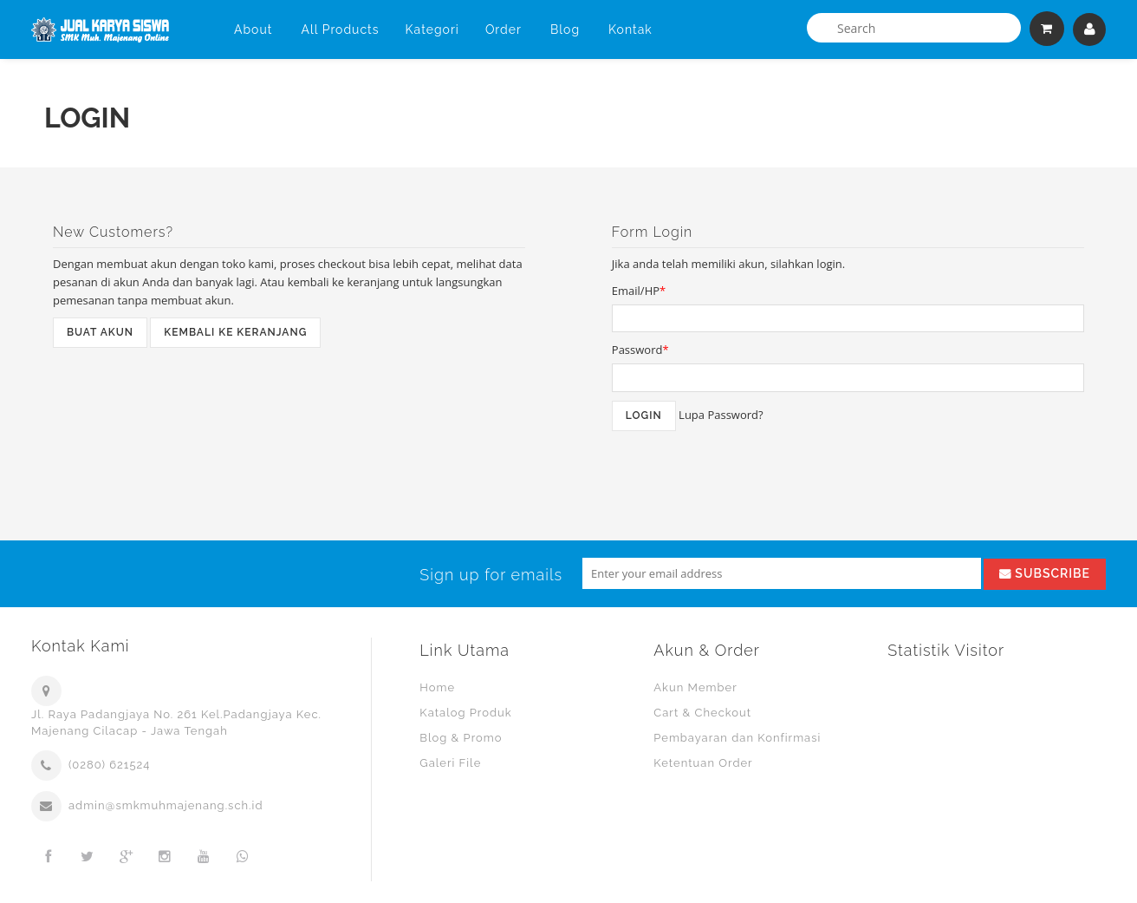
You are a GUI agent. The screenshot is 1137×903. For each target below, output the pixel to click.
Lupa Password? (721, 414)
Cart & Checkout (702, 712)
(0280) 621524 (109, 764)
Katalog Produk (465, 712)
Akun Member (695, 687)
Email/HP (639, 290)
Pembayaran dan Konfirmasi (737, 737)
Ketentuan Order (702, 762)
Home (437, 687)
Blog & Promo (460, 737)
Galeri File (450, 762)
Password (640, 349)
